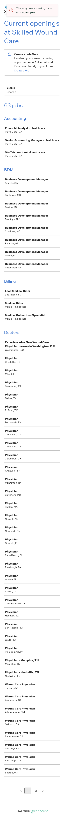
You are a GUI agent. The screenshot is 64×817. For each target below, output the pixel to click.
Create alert (21, 70)
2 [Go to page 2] (36, 790)
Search (11, 87)
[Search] (32, 92)
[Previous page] (21, 790)
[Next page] (43, 790)
